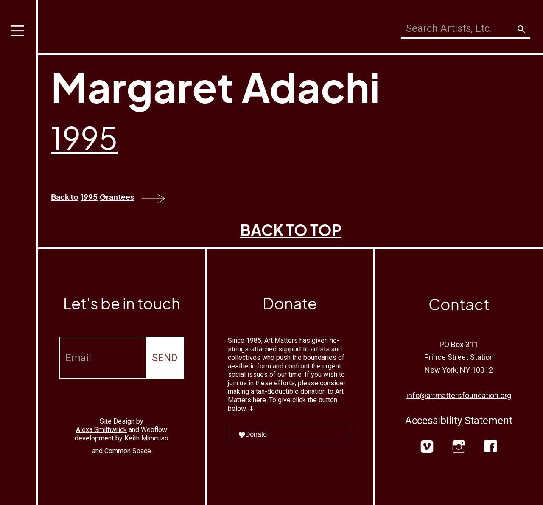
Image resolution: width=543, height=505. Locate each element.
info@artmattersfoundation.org (458, 395)
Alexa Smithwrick (101, 430)
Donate (252, 434)
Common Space (127, 451)
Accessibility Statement (458, 420)
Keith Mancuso (146, 438)
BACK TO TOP (290, 229)
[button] (19, 252)
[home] (100, 24)
